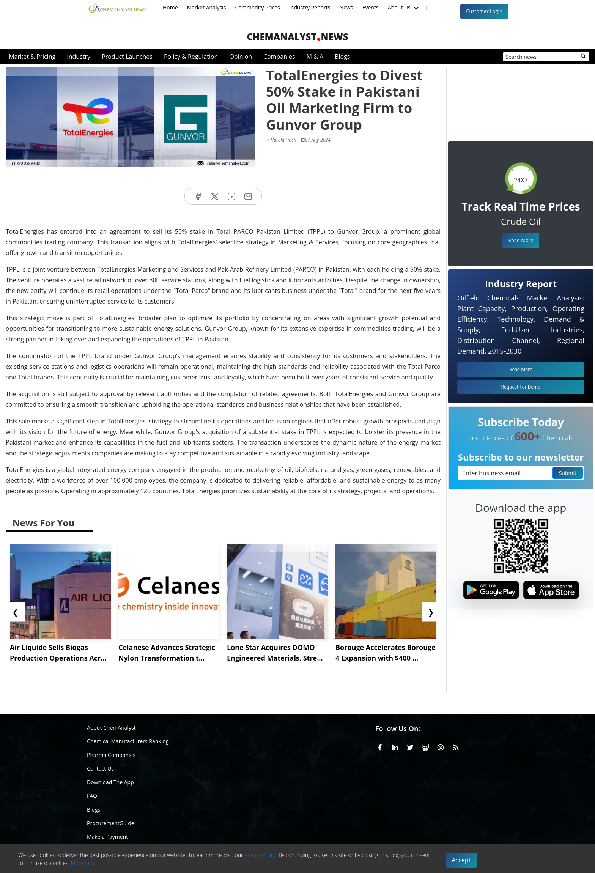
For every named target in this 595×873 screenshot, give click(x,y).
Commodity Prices (257, 7)
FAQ (92, 795)
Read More (520, 240)
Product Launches (127, 56)
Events (370, 7)
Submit (567, 473)
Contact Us (100, 768)
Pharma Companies (111, 754)
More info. (83, 863)
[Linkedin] (395, 746)
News (346, 7)
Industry (78, 56)
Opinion (240, 56)
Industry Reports (310, 7)
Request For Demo (521, 387)
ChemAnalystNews (297, 36)
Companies (279, 56)
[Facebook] (380, 746)
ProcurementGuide (110, 823)
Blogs (342, 56)
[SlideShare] (425, 746)
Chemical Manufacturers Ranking (127, 741)
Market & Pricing (32, 56)
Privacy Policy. (260, 855)
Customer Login (484, 11)
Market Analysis (206, 7)
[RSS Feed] (456, 746)
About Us (404, 8)
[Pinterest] (440, 746)
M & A (315, 56)
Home (170, 7)
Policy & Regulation (191, 56)
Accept (461, 860)
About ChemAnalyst (111, 727)
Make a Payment (107, 836)
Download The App (110, 782)
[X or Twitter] (410, 746)
